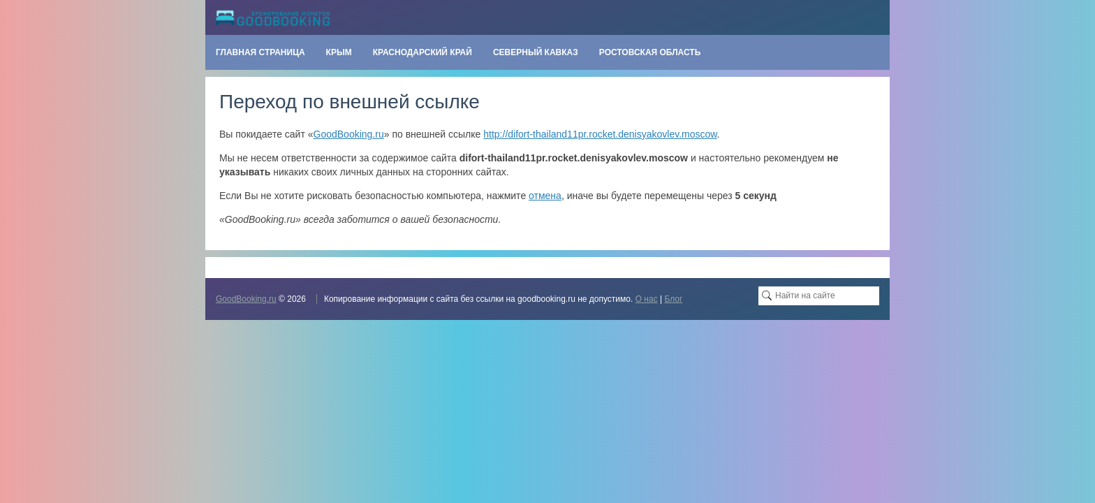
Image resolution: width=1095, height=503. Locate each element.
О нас (646, 299)
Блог (673, 299)
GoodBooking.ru (349, 134)
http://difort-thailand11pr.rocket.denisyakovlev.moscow (599, 134)
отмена (545, 195)
